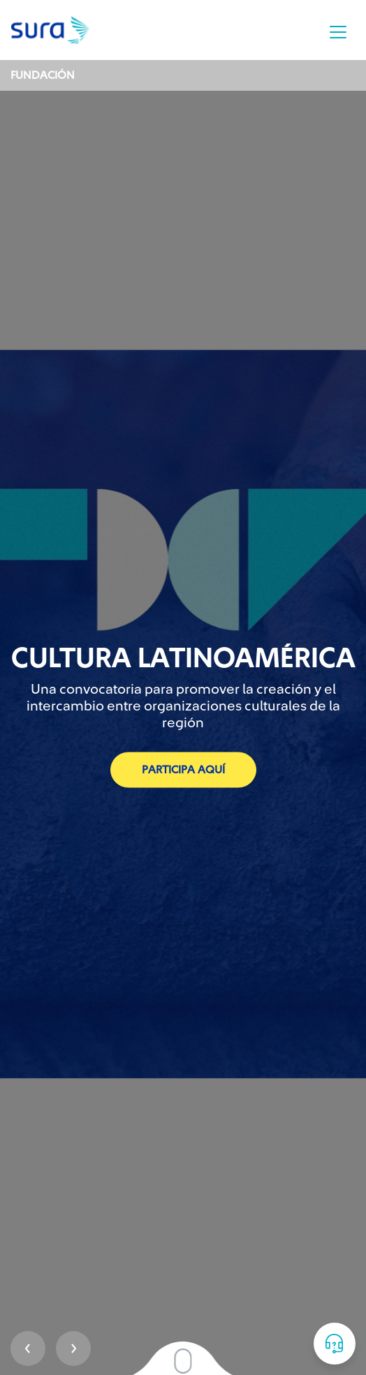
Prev (27, 1348)
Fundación (42, 75)
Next (73, 1348)
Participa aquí (183, 769)
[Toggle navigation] (338, 32)
